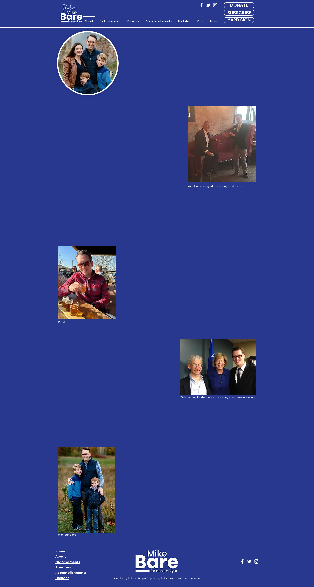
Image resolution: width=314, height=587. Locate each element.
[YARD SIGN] (239, 20)
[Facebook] (201, 5)
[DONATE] (239, 5)
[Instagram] (215, 5)
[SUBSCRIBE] (239, 13)
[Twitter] (208, 5)
